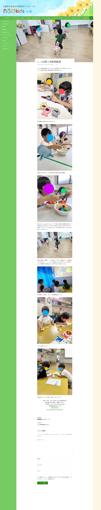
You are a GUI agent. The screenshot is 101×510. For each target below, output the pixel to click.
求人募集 (61, 17)
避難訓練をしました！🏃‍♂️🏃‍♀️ (54, 418)
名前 (39, 458)
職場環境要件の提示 (36, 17)
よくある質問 (54, 17)
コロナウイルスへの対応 (46, 17)
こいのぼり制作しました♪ (54, 423)
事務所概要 (28, 17)
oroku (48, 64)
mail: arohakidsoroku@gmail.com (54, 409)
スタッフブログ (67, 17)
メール (39, 464)
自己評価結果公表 (85, 17)
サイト (39, 471)
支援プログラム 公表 (76, 17)
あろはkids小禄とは (7, 17)
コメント (40, 439)
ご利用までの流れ (16, 17)
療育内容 (22, 17)
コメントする (55, 64)
